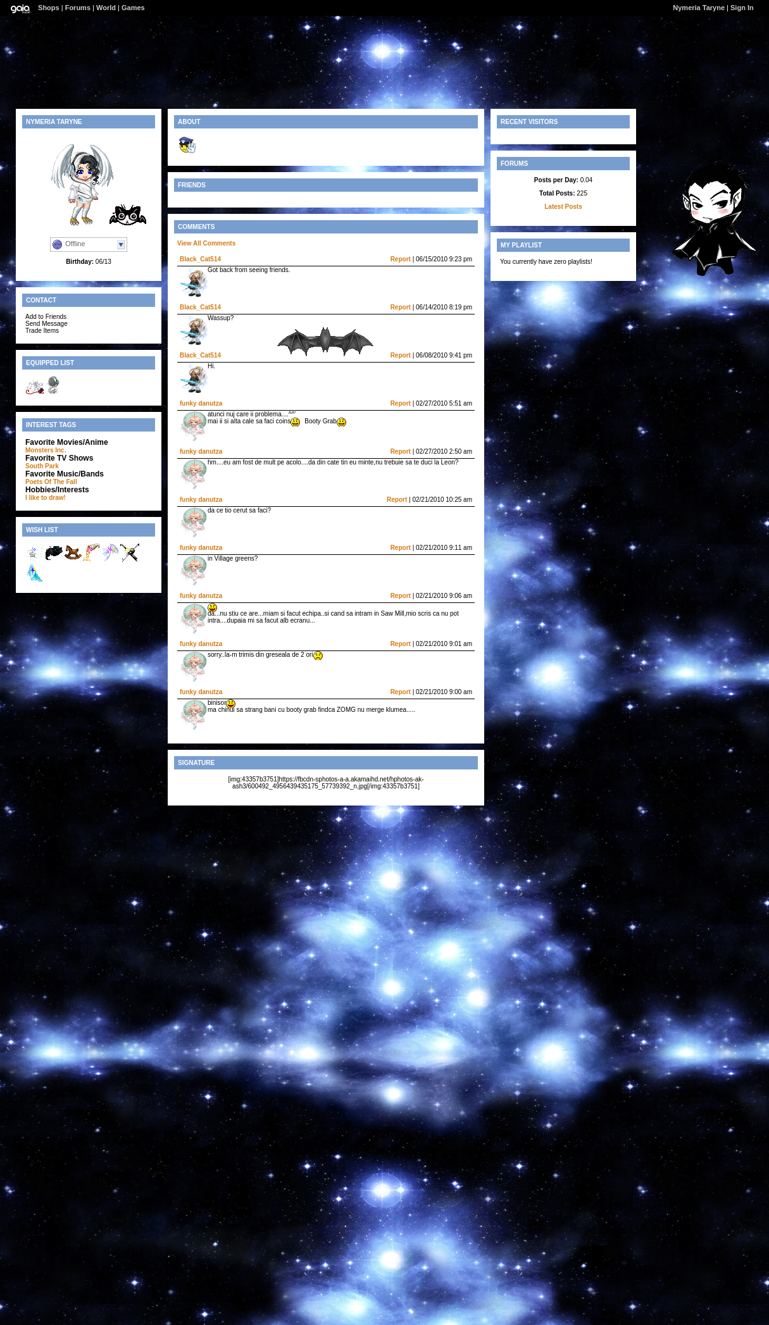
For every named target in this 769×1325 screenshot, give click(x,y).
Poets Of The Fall (51, 481)
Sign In (742, 7)
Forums (78, 7)
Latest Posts (563, 206)
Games (133, 7)
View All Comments (206, 243)
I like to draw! (45, 497)
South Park (42, 466)
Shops (48, 7)
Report (401, 259)
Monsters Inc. (45, 450)
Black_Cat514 (200, 259)
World (106, 7)
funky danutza (201, 403)
